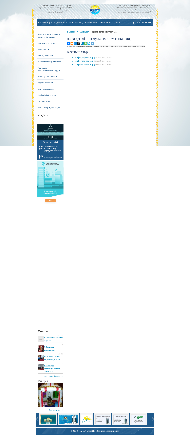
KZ (137, 22)
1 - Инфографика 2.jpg (92, 57)
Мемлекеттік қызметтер (80, 22)
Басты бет (72, 31)
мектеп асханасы (47, 89)
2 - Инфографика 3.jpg (92, 60)
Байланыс (110, 22)
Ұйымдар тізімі (50, 142)
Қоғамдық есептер (47, 43)
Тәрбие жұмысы (46, 82)
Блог (118, 22)
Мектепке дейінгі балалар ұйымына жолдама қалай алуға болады (50, 149)
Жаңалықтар (44, 22)
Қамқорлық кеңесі (47, 76)
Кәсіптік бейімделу (48, 95)
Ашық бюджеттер (59, 22)
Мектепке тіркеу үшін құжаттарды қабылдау (50, 157)
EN (143, 22)
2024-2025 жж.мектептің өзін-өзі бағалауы (49, 35)
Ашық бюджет (45, 55)
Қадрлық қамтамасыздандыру (49, 69)
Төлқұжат (43, 49)
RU (140, 22)
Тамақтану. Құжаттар (49, 107)
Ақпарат (85, 31)
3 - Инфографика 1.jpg (92, 64)
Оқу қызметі (44, 101)
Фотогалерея (99, 22)
